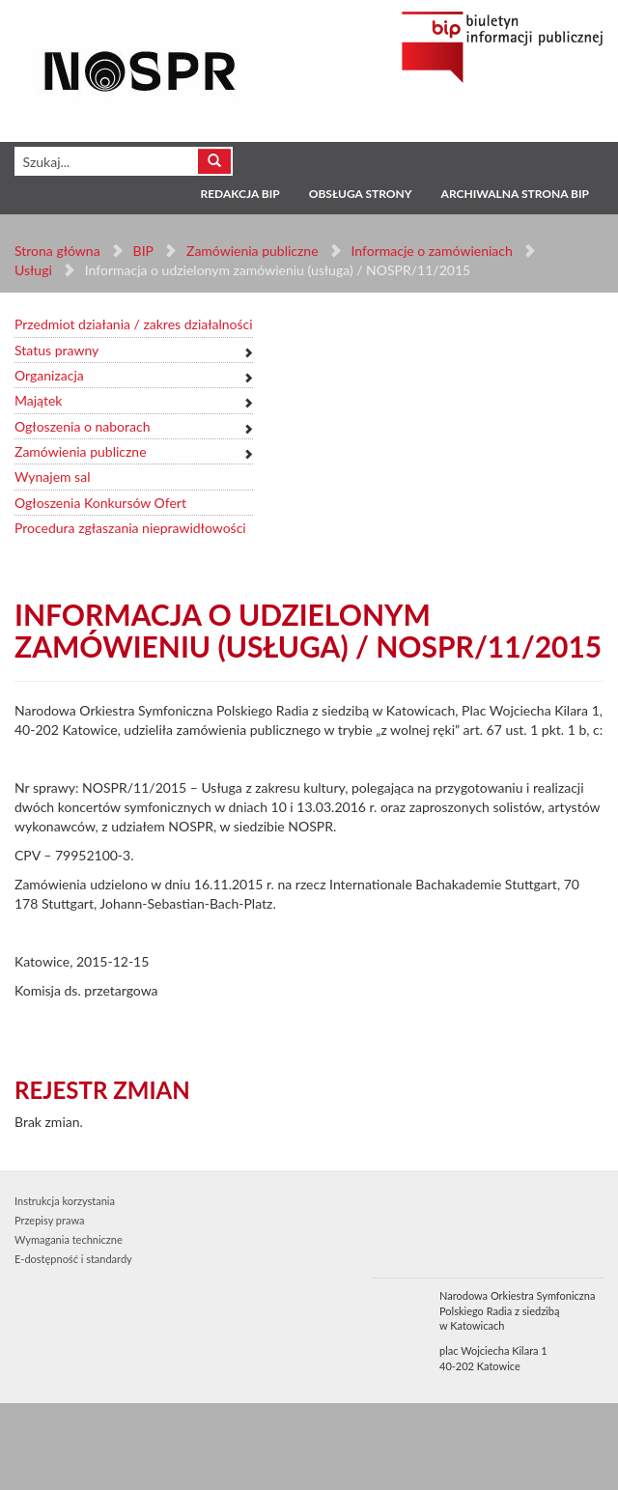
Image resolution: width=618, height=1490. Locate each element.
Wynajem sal (52, 476)
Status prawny (56, 350)
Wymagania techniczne (68, 1239)
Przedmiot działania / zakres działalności (133, 324)
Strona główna (57, 250)
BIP (143, 250)
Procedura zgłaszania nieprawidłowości (130, 527)
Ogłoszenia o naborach (82, 426)
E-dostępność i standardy (73, 1258)
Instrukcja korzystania (64, 1201)
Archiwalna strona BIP (515, 193)
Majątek (38, 400)
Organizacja (49, 375)
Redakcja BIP (239, 193)
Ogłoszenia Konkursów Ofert (100, 502)
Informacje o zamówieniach (431, 250)
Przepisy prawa (49, 1220)
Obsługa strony (360, 193)
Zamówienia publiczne (252, 250)
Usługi (33, 270)
